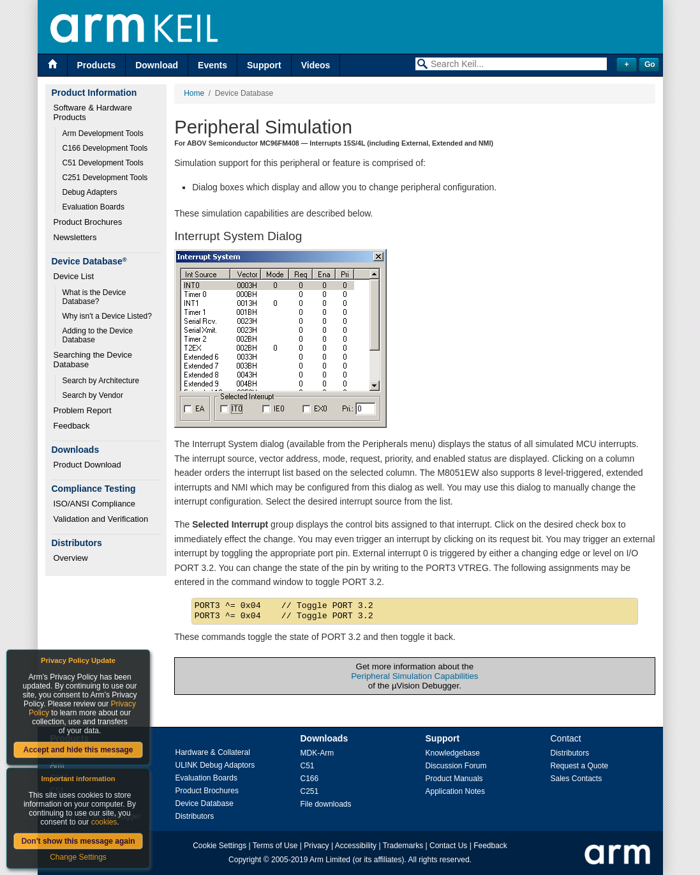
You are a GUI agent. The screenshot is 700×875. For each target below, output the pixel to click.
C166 (310, 778)
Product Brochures (88, 222)
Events (212, 65)
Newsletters (75, 237)
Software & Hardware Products (94, 112)
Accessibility (355, 845)
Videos (316, 65)
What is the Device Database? (95, 297)
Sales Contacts (576, 778)
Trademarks (403, 845)
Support (264, 65)
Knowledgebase (453, 753)
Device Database (204, 803)
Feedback (72, 425)
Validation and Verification (101, 519)
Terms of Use (275, 845)
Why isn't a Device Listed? (107, 316)
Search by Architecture (101, 380)
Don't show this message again (78, 841)
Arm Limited (329, 859)
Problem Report (83, 410)
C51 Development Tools (103, 162)
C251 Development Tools (105, 177)
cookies (104, 822)
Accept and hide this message (78, 749)
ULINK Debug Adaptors (215, 765)
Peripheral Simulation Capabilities (414, 676)
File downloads (326, 804)
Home (194, 93)
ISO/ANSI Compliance (95, 503)
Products (96, 65)
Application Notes (455, 791)
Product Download (87, 464)
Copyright (244, 859)
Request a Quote (580, 765)
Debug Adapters (90, 192)
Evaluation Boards (93, 206)
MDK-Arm (317, 753)
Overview (71, 558)
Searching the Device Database (94, 359)
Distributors (194, 816)
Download (156, 65)
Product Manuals (454, 778)
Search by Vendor (93, 395)
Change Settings (78, 857)
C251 (310, 791)
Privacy (316, 845)
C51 (308, 765)
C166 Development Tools (105, 148)
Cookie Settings (219, 845)
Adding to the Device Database (99, 335)
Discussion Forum (456, 765)
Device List (74, 276)
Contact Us (448, 845)
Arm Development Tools (103, 133)
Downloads (324, 738)
